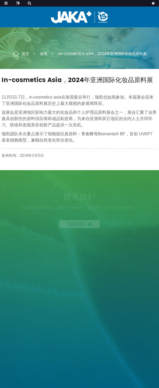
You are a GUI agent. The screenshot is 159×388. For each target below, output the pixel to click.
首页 (25, 53)
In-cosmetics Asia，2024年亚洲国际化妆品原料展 (102, 53)
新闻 (43, 53)
